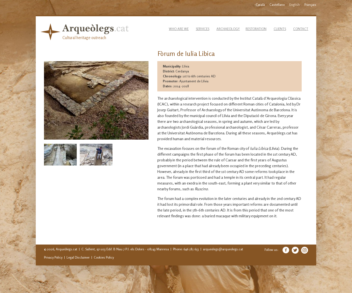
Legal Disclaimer (78, 257)
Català (260, 4)
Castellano (277, 4)
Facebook (285, 250)
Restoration (256, 29)
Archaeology (228, 29)
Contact (300, 29)
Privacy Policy (53, 257)
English (294, 4)
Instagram (304, 250)
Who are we (179, 29)
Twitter (295, 250)
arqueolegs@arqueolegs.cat (223, 249)
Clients (280, 29)
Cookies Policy (104, 257)
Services (202, 29)
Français (310, 4)
